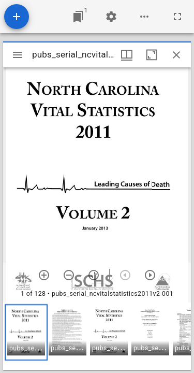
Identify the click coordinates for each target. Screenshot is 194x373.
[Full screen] (177, 16)
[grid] (97, 336)
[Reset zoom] (93, 275)
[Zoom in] (44, 275)
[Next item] (150, 275)
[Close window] (176, 54)
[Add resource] (16, 16)
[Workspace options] (144, 16)
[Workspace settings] (111, 16)
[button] (26, 332)
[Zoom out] (68, 275)
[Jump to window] (78, 16)
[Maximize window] (151, 54)
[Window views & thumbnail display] (126, 54)
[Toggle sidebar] (17, 54)
